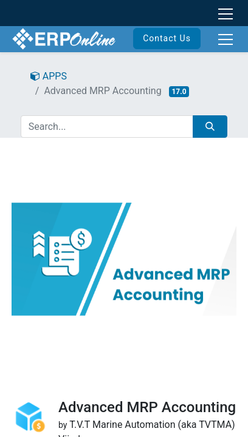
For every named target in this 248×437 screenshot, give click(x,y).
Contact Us (167, 38)
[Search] (210, 126)
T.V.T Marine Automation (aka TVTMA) (152, 424)
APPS (48, 76)
